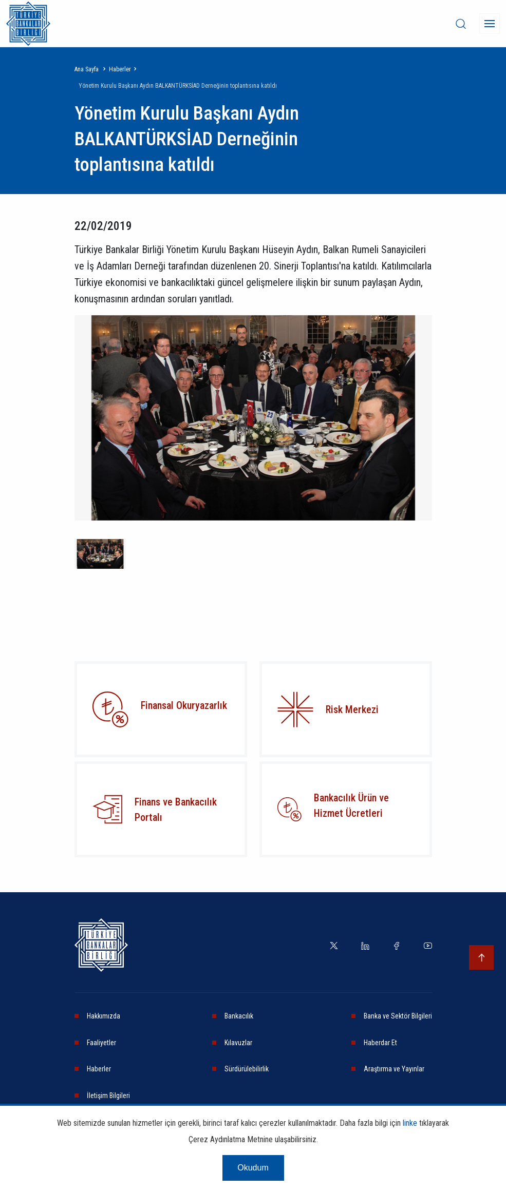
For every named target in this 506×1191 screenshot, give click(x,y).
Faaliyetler (101, 1043)
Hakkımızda (103, 1016)
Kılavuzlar (238, 1043)
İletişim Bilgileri (108, 1095)
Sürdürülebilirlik (246, 1069)
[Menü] (489, 23)
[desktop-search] (461, 23)
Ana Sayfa (86, 69)
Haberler (120, 69)
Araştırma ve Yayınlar (394, 1069)
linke (410, 1129)
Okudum (252, 1173)
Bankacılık (238, 1016)
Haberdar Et (380, 1043)
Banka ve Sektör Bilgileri (398, 1016)
